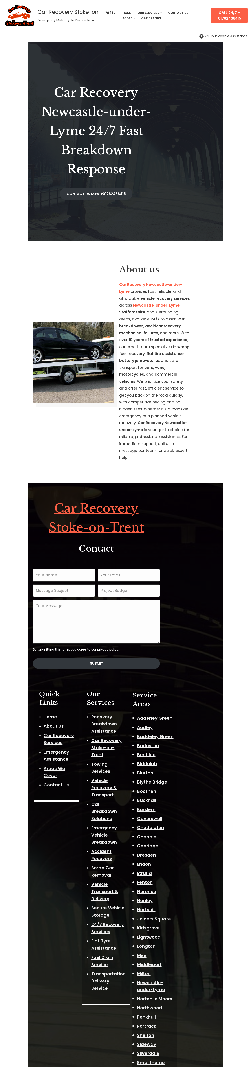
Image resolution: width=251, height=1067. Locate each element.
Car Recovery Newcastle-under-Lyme (167, 241)
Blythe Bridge (187, 644)
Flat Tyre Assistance (120, 718)
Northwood (185, 863)
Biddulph (182, 626)
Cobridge (183, 708)
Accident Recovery (119, 664)
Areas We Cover (35, 617)
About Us (27, 589)
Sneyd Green (187, 927)
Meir (177, 817)
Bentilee (181, 617)
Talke (178, 972)
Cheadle (182, 698)
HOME (127, 13)
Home (23, 580)
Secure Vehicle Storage (124, 700)
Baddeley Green (190, 598)
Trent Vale (184, 990)
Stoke (178, 954)
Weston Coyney (190, 1018)
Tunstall (181, 1009)
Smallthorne (186, 917)
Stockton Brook (189, 945)
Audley (180, 589)
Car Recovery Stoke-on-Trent (125, 398)
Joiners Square (189, 781)
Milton (179, 835)
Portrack (182, 881)
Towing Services (116, 613)
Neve (8, 1060)
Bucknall (181, 662)
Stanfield (182, 936)
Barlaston (183, 607)
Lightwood (184, 799)
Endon (179, 726)
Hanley (180, 763)
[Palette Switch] (223, 36)
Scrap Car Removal (120, 674)
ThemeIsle (53, 1060)
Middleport (184, 826)
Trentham (183, 1000)
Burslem (181, 671)
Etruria (179, 735)
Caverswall (185, 680)
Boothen (182, 653)
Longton (181, 808)
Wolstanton (185, 1027)
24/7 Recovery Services (124, 709)
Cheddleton (186, 689)
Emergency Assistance (42, 608)
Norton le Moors (190, 854)
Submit (125, 534)
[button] (161, 13)
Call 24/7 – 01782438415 (229, 15)
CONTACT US (178, 13)
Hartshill (181, 772)
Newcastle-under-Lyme (154, 255)
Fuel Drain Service (118, 728)
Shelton (181, 890)
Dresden (181, 717)
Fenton (180, 744)
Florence (182, 753)
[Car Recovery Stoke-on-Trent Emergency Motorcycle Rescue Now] (59, 15)
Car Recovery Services (42, 599)
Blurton (180, 635)
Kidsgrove (183, 790)
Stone (179, 963)
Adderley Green (190, 580)
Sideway (182, 899)
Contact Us (29, 627)
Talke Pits (183, 981)
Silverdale (183, 908)
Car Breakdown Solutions (126, 639)
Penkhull (181, 872)
